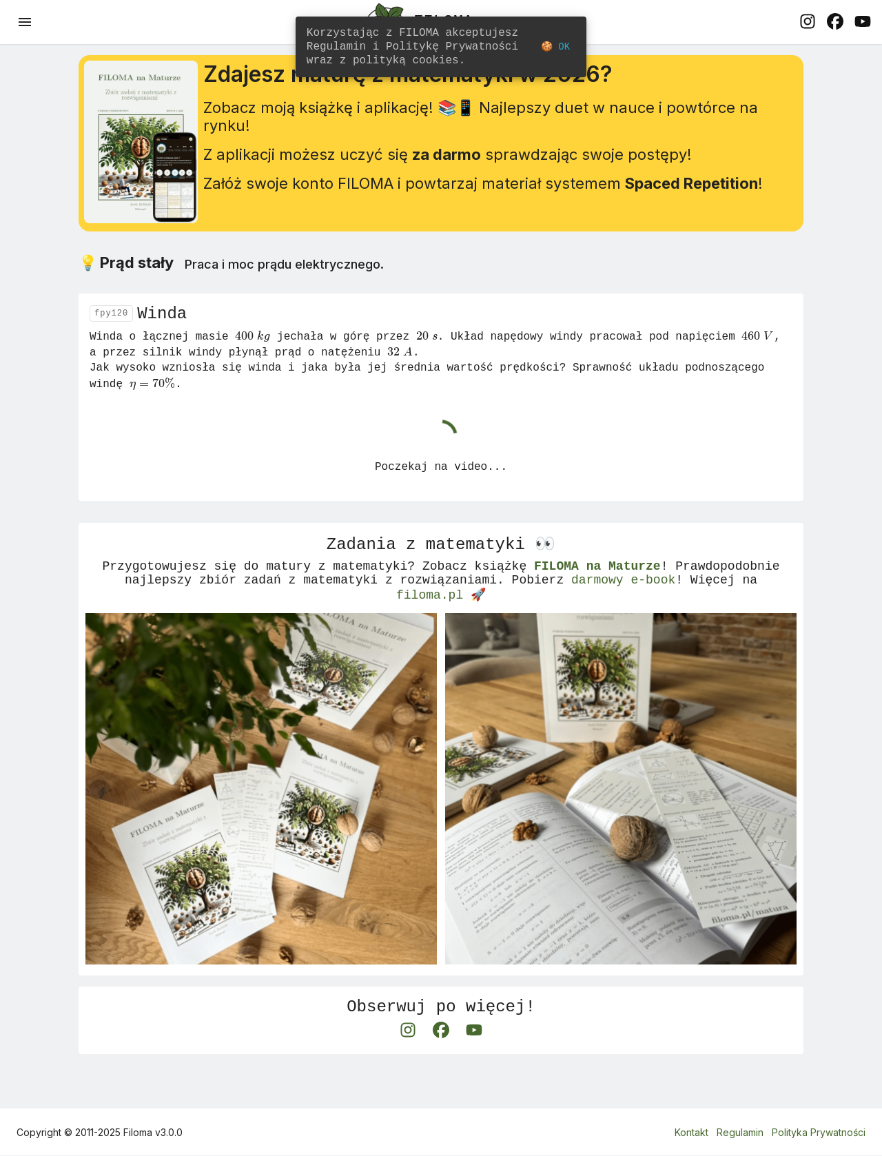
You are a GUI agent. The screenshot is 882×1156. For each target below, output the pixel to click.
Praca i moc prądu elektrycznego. (284, 279)
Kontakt (691, 1132)
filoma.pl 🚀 (441, 627)
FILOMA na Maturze (597, 594)
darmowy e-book (623, 610)
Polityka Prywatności (818, 1132)
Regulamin (740, 1132)
